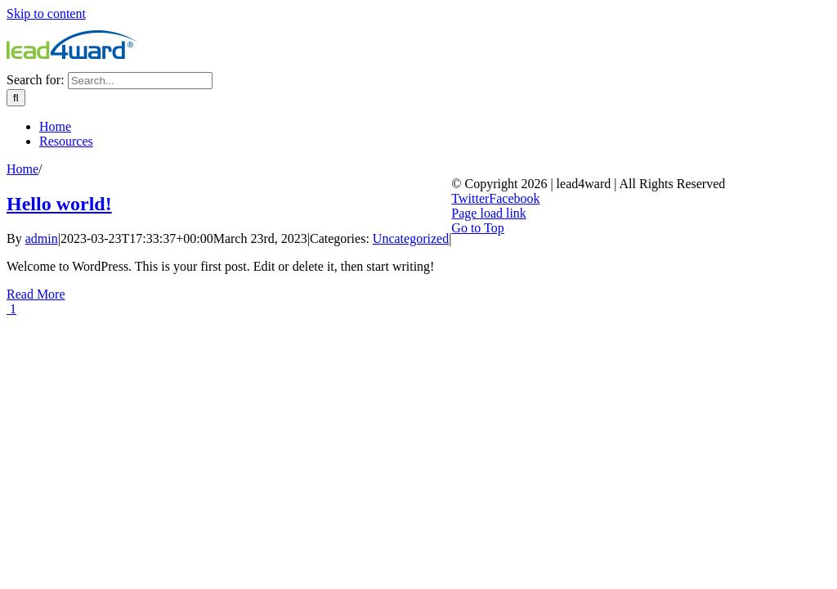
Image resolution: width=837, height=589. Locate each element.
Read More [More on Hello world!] (36, 294)
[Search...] (140, 80)
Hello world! (59, 203)
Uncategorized (411, 238)
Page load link (488, 213)
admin (41, 238)
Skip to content (46, 13)
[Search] (16, 97)
